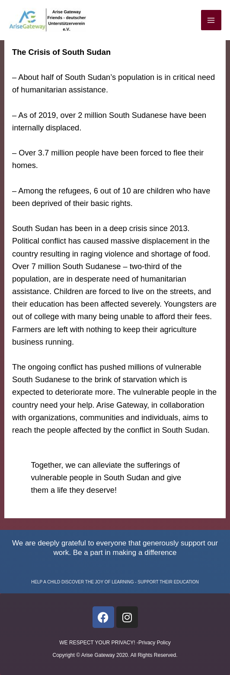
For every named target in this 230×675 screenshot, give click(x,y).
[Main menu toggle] (211, 20)
